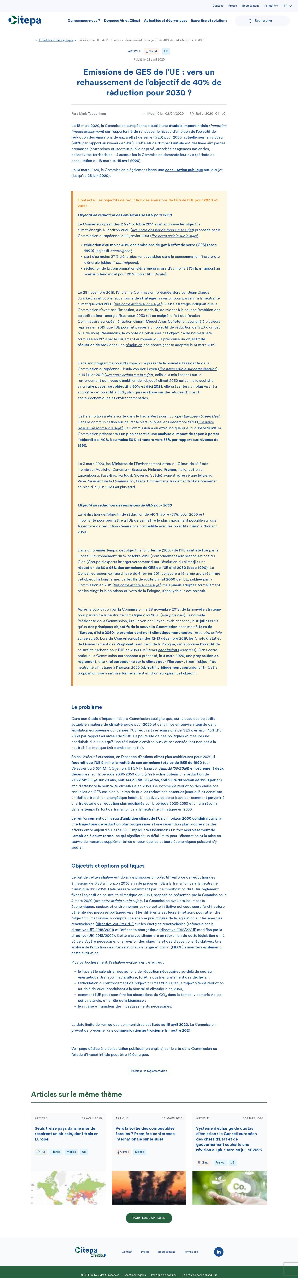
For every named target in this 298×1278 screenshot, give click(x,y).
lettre (202, 475)
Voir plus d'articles (149, 1218)
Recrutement (250, 5)
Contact (218, 5)
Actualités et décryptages (165, 20)
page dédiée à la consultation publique (111, 1048)
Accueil (32, 39)
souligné (195, 321)
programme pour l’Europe (115, 363)
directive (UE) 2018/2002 (92, 935)
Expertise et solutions (209, 20)
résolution (134, 345)
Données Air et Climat (122, 20)
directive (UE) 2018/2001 (92, 930)
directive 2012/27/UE (178, 930)
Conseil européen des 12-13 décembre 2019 (150, 638)
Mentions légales (135, 1275)
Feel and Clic (209, 1275)
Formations (271, 5)
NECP (177, 947)
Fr (285, 5)
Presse (232, 5)
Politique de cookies (164, 1275)
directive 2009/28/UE (115, 924)
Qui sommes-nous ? (84, 20)
